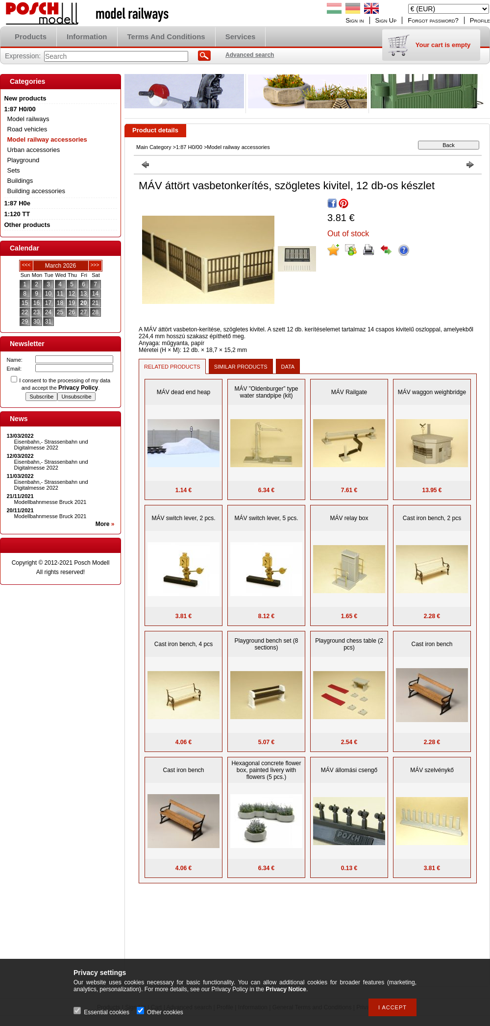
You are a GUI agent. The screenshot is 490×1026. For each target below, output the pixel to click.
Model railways (28, 119)
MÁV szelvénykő (432, 770)
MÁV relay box (349, 518)
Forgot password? (433, 20)
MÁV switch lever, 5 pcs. (266, 518)
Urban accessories (33, 149)
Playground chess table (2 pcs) (349, 644)
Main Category (154, 147)
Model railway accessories (47, 139)
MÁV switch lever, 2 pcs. (183, 518)
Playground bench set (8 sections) (266, 644)
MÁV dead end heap (183, 392)
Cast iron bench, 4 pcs (183, 644)
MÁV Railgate (349, 392)
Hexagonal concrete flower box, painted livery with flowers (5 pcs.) (266, 770)
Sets (13, 170)
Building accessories (36, 191)
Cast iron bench (431, 644)
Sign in (354, 20)
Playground (23, 160)
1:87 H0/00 (189, 147)
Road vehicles (27, 129)
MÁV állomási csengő (349, 770)
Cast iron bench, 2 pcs (432, 518)
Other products (27, 224)
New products (25, 98)
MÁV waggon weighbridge (432, 392)
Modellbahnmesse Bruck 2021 (50, 502)
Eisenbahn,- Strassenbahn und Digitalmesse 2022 (51, 444)
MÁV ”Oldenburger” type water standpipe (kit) (266, 392)
